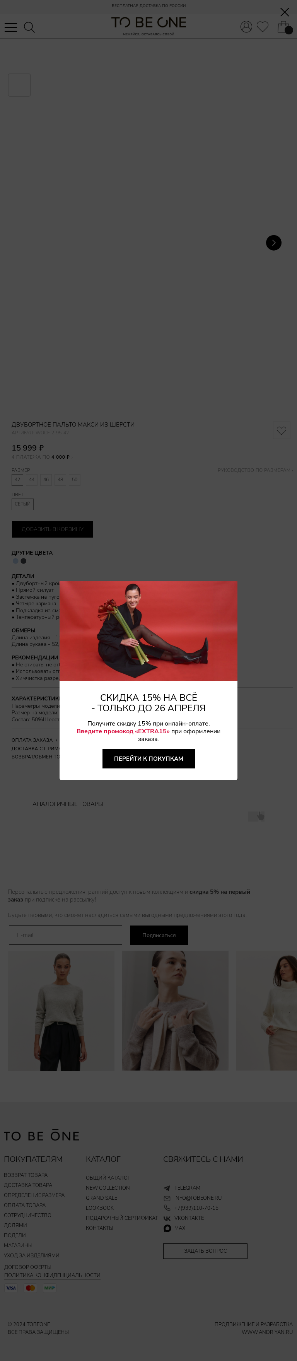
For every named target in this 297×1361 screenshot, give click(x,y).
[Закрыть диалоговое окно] (285, 12)
